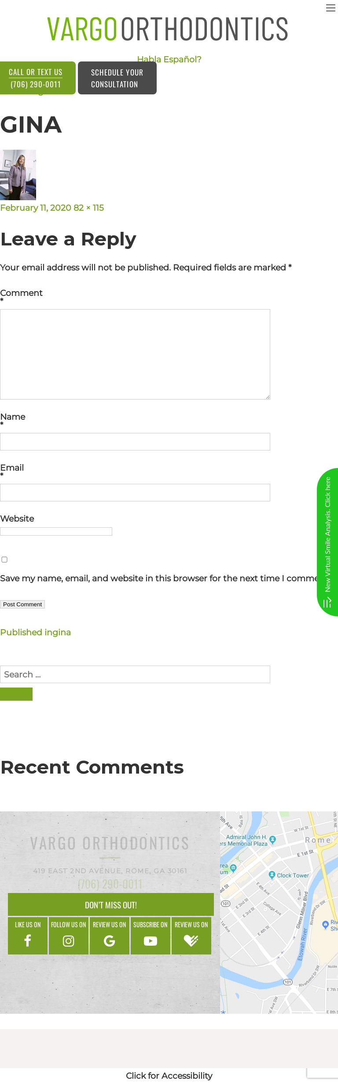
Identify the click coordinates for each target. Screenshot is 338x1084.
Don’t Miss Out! (111, 904)
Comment (169, 297)
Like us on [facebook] (28, 935)
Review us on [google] (109, 935)
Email (169, 472)
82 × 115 (88, 208)
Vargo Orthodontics (110, 844)
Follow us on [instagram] (68, 935)
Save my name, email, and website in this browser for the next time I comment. (165, 578)
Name (169, 421)
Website (17, 519)
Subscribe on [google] (150, 935)
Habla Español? (169, 59)
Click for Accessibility (169, 1076)
